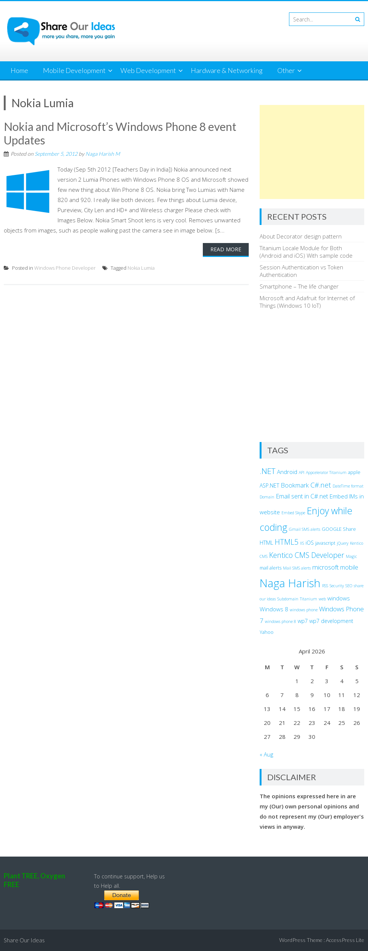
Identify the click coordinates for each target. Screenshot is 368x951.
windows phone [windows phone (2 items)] (304, 609)
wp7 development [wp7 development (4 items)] (331, 620)
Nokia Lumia (141, 267)
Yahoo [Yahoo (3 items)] (267, 632)
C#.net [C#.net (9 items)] (320, 484)
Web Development (148, 70)
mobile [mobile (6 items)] (349, 567)
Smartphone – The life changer (299, 286)
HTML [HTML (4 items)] (266, 542)
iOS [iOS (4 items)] (310, 542)
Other (286, 70)
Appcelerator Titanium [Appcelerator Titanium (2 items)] (326, 472)
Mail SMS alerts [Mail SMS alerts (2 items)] (297, 568)
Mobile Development (74, 70)
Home (19, 70)
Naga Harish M (102, 153)
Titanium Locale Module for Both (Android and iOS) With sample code (306, 251)
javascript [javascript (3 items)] (325, 543)
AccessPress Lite (345, 940)
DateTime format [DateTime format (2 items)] (348, 486)
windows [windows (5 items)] (338, 598)
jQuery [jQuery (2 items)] (342, 543)
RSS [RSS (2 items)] (325, 585)
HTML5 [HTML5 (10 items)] (286, 542)
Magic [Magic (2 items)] (351, 556)
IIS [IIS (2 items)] (302, 543)
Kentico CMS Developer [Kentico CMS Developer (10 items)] (306, 555)
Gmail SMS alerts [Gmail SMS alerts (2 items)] (304, 529)
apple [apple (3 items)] (354, 472)
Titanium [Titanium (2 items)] (308, 599)
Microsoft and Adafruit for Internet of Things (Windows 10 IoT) (307, 301)
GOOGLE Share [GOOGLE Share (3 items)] (339, 529)
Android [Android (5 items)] (287, 472)
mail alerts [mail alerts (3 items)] (270, 568)
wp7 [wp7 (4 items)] (303, 620)
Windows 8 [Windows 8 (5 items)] (274, 609)
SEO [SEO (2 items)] (348, 585)
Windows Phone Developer (65, 267)
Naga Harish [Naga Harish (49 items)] (290, 583)
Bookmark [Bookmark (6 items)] (295, 485)
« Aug (266, 754)
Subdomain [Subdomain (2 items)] (287, 599)
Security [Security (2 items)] (337, 585)
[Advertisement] (312, 152)
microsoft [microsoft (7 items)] (325, 567)
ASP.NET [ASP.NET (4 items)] (269, 485)
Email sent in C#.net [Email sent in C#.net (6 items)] (302, 496)
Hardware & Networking (227, 70)
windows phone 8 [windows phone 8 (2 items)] (280, 621)
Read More (225, 249)
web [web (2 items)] (322, 599)
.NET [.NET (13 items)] (267, 471)
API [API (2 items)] (301, 472)
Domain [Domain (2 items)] (267, 497)
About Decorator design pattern (301, 236)
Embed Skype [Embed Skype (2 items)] (293, 512)
